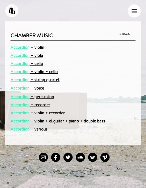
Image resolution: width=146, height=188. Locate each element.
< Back (124, 34)
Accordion (20, 47)
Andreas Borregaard (11, 10)
